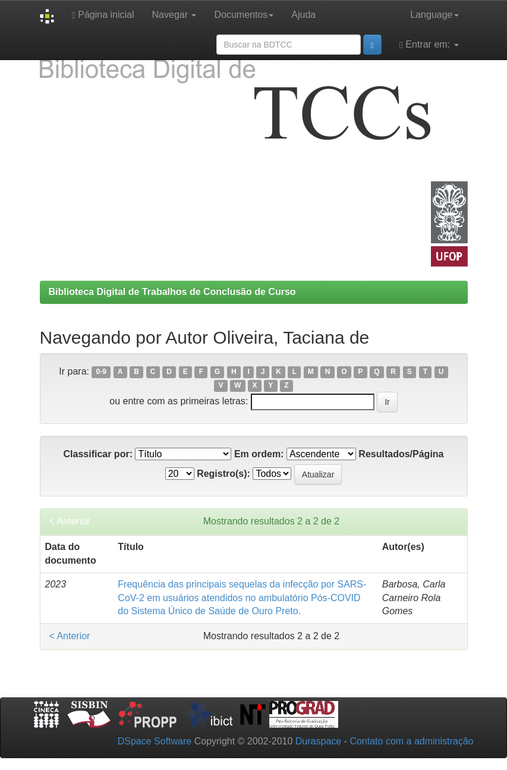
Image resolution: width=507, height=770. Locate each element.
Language (434, 15)
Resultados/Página (400, 454)
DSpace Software (155, 741)
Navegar (174, 15)
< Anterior (69, 521)
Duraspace (318, 741)
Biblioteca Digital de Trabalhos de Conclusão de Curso (172, 292)
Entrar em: (428, 44)
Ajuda (303, 15)
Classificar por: (97, 454)
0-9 (101, 372)
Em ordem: (259, 454)
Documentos (243, 15)
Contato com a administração (411, 741)
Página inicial (103, 15)
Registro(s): (223, 474)
